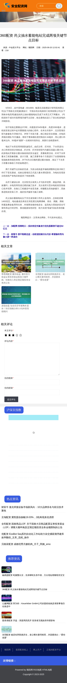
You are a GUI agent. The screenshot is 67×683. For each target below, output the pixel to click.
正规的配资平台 (53, 650)
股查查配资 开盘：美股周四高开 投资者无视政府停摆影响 (28, 620)
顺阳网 (7, 650)
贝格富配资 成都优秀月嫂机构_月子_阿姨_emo (26, 544)
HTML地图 (47, 670)
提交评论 (11, 399)
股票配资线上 (22, 650)
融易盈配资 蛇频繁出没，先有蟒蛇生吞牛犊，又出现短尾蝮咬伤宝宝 (33, 575)
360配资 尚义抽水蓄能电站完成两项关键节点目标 (24, 589)
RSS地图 (37, 670)
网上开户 (37, 650)
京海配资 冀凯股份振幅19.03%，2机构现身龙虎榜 (27, 517)
